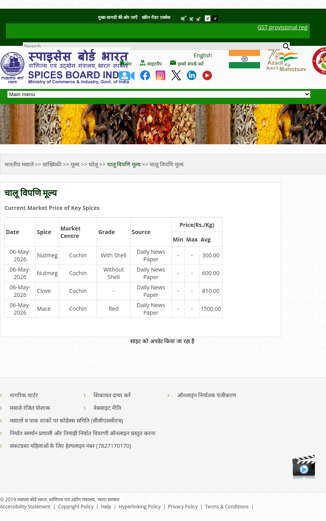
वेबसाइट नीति (108, 408)
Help (106, 506)
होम (128, 64)
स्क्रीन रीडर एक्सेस (156, 17)
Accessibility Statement (25, 506)
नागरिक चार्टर (24, 395)
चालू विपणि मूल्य (124, 164)
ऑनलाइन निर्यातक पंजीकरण (206, 395)
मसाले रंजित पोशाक (30, 408)
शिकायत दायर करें (112, 395)
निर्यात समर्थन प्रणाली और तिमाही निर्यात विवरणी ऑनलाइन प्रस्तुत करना (83, 433)
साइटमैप (154, 64)
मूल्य (75, 164)
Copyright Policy (76, 506)
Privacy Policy (183, 506)
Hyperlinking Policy (140, 506)
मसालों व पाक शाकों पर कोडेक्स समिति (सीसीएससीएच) (66, 420)
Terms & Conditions (227, 506)
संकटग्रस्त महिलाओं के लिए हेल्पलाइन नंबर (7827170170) (70, 445)
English (203, 55)
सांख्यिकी (52, 164)
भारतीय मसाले (19, 164)
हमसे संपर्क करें (191, 64)
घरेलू (93, 164)
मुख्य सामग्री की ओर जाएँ (117, 17)
